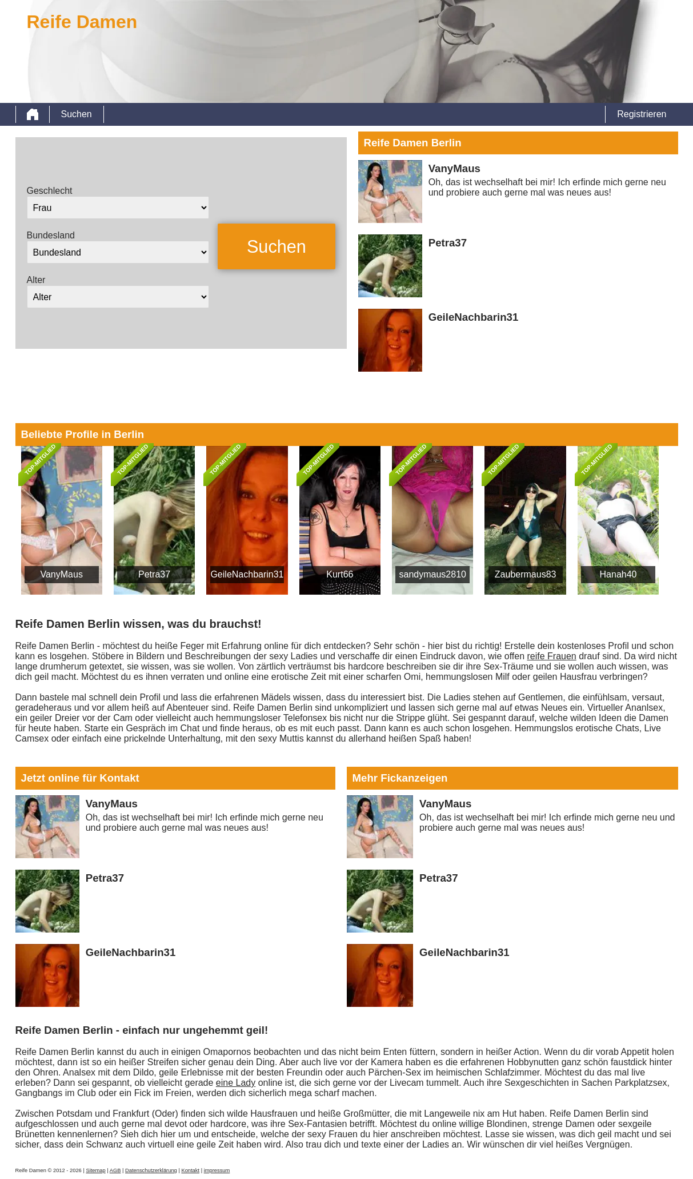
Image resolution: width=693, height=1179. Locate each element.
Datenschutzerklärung (151, 1170)
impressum (217, 1170)
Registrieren (641, 114)
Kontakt (190, 1170)
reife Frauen (551, 656)
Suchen (76, 114)
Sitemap (95, 1170)
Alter (36, 280)
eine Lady (235, 1083)
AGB (115, 1170)
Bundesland (51, 235)
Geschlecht (50, 191)
